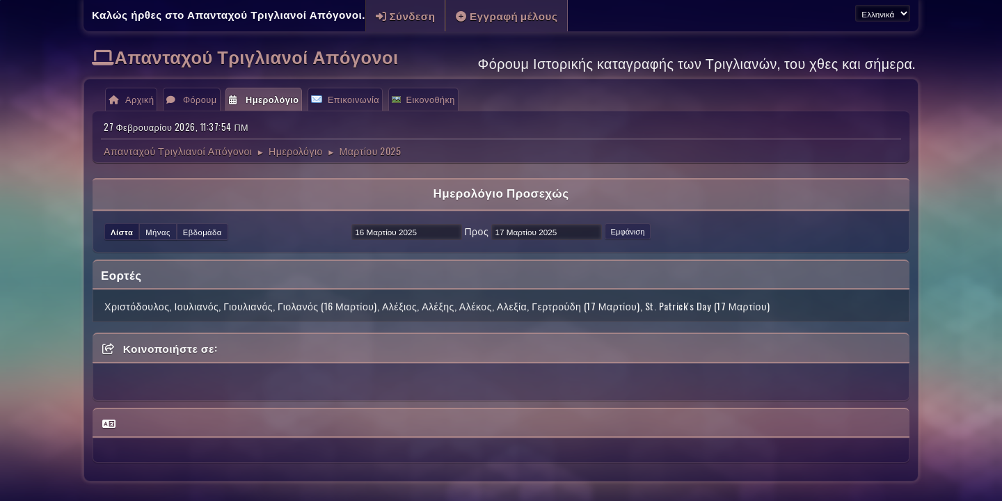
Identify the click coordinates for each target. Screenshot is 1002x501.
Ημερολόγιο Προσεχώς (500, 192)
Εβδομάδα (202, 231)
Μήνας (157, 231)
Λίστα (122, 231)
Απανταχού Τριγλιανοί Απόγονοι (257, 56)
